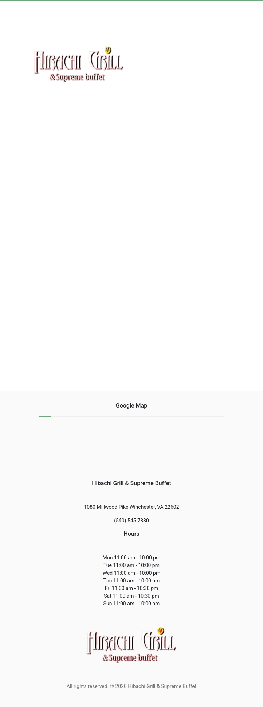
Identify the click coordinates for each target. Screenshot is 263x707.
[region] (131, 193)
